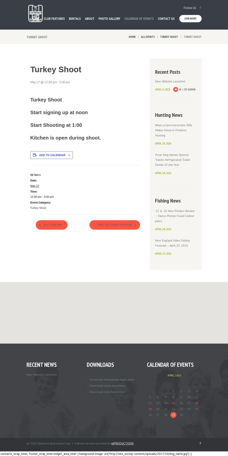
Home (132, 37)
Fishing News (168, 201)
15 (173, 403)
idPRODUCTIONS (122, 443)
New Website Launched (170, 81)
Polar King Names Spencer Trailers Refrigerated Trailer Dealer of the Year (172, 160)
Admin (191, 89)
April (174, 375)
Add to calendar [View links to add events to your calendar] (52, 155)
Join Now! (190, 18)
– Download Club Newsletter (106, 392)
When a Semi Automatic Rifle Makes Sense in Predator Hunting (173, 130)
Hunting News (168, 115)
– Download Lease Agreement (106, 386)
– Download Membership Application (110, 379)
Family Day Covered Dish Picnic (114, 225)
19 (150, 409)
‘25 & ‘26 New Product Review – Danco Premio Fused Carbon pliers (175, 216)
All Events (148, 37)
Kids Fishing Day (52, 225)
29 (173, 415)
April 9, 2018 (162, 89)
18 (196, 403)
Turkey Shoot (169, 37)
